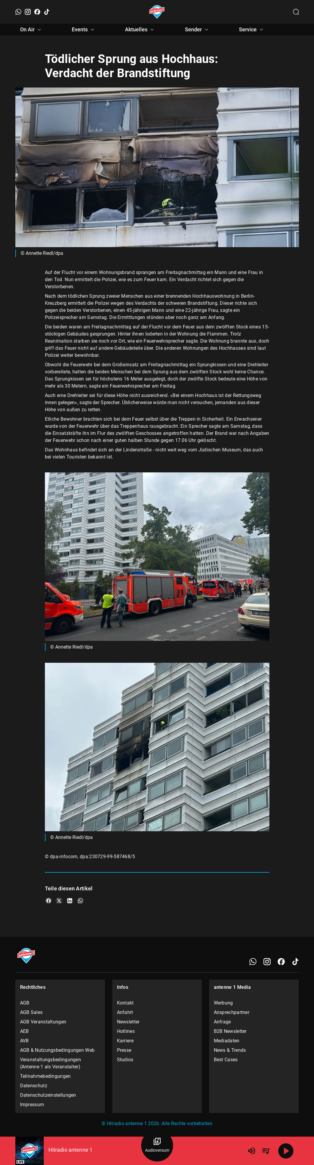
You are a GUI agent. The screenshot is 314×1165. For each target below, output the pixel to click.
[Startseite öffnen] (157, 12)
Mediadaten (227, 1041)
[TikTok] (47, 12)
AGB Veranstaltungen (43, 1022)
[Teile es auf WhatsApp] (80, 900)
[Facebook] (37, 12)
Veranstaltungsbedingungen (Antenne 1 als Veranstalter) (50, 1063)
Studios (125, 1059)
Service (252, 29)
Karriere (125, 1041)
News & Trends (230, 1050)
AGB (25, 1003)
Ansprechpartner (232, 1012)
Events (84, 29)
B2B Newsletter (230, 1031)
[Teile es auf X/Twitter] (59, 900)
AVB (24, 1041)
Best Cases (226, 1059)
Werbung (223, 1003)
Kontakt (125, 1003)
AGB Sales (31, 1012)
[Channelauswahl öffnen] (296, 12)
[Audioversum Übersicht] (157, 1145)
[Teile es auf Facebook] (48, 900)
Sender (197, 29)
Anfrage (222, 1022)
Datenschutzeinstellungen (48, 1095)
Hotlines (126, 1031)
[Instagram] (28, 12)
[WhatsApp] (18, 12)
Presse (124, 1050)
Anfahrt (125, 1012)
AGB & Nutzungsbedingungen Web (57, 1050)
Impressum (32, 1104)
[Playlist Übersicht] (266, 1151)
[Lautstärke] (251, 1151)
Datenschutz (33, 1085)
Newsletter (128, 1022)
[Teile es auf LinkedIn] (69, 900)
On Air (31, 29)
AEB (24, 1031)
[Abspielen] (286, 1151)
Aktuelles (140, 29)
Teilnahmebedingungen (45, 1076)
